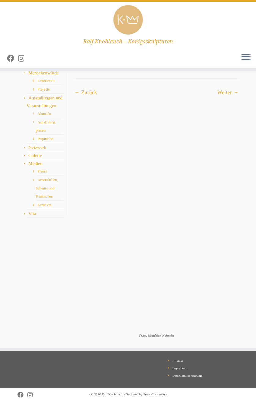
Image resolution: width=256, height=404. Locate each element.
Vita (32, 213)
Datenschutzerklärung (187, 375)
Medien (35, 163)
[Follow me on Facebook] (12, 58)
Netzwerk (37, 147)
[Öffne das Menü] (246, 57)
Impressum (179, 368)
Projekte (44, 89)
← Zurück (85, 92)
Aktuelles (45, 113)
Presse (42, 171)
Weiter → (228, 92)
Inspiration (45, 139)
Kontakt (177, 361)
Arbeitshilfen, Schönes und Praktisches (47, 188)
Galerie (35, 155)
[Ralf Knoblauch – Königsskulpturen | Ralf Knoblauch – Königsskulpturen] (128, 20)
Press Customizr (154, 394)
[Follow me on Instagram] (23, 58)
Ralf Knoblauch (112, 394)
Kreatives (45, 205)
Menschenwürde (43, 72)
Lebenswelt (46, 81)
